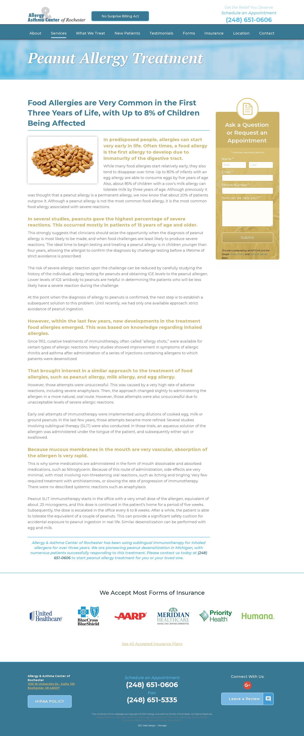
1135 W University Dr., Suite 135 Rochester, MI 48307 (51, 686)
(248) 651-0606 (249, 20)
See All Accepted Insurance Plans (152, 644)
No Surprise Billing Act (120, 16)
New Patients (127, 33)
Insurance (214, 33)
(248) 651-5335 (152, 700)
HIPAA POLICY (49, 701)
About (35, 33)
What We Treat (90, 33)
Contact (267, 33)
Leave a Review (251, 699)
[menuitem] (35, 33)
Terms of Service (258, 254)
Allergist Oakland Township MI (165, 717)
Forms (189, 33)
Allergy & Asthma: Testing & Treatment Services (121, 717)
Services (58, 33)
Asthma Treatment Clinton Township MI (160, 720)
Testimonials (161, 33)
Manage (162, 725)
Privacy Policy (237, 254)
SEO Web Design (147, 725)
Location (241, 33)
